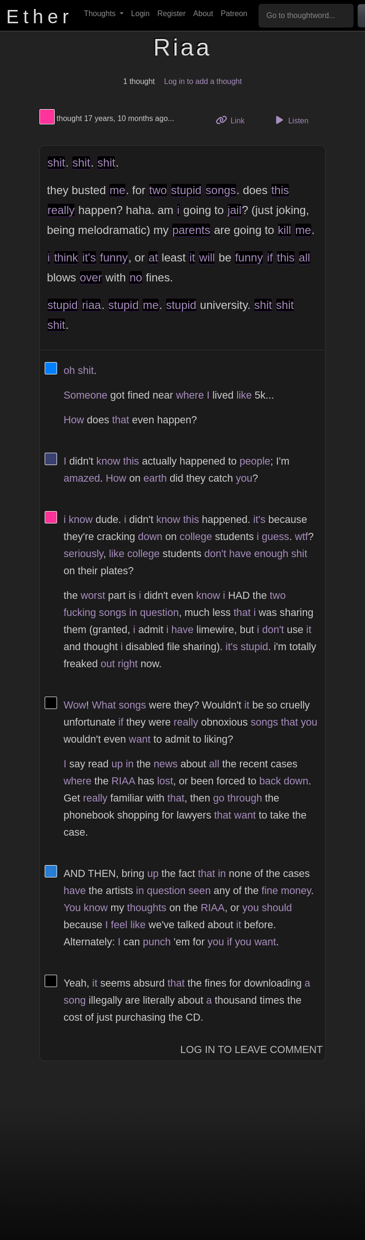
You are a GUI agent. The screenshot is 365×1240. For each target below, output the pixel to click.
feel (119, 925)
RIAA (123, 781)
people (255, 461)
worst (93, 595)
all (304, 257)
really (61, 210)
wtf (301, 536)
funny (114, 257)
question (159, 612)
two (158, 190)
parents (191, 230)
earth (155, 478)
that (120, 420)
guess (275, 536)
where (190, 395)
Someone (85, 395)
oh (69, 370)
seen (200, 890)
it (192, 257)
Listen (290, 120)
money (296, 890)
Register (171, 13)
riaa (91, 304)
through (244, 798)
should (277, 908)
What (103, 705)
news (165, 764)
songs (221, 190)
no (135, 277)
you (244, 478)
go (218, 798)
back (270, 781)
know (108, 461)
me (117, 190)
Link (234, 120)
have (240, 553)
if (270, 257)
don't (215, 553)
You (72, 908)
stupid (186, 190)
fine (269, 890)
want (140, 739)
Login (140, 13)
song (75, 1000)
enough (271, 553)
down (150, 536)
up (117, 764)
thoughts (146, 908)
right (128, 664)
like (243, 395)
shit (56, 162)
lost (165, 781)
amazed (82, 478)
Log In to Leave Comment (251, 1049)
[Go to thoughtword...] (306, 16)
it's (89, 257)
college (196, 536)
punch (157, 942)
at (153, 257)
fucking (80, 612)
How (74, 420)
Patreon (234, 13)
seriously (84, 553)
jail (234, 210)
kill (284, 230)
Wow (75, 705)
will (207, 257)
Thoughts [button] (101, 13)
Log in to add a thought (203, 81)
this (280, 190)
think (66, 257)
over (91, 277)
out (108, 664)
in (133, 612)
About (203, 13)
